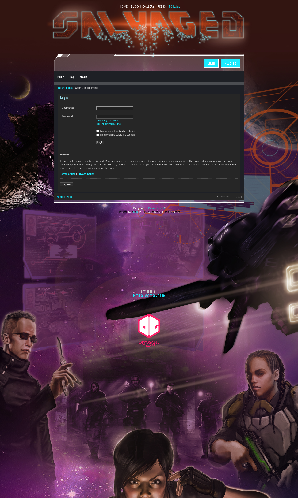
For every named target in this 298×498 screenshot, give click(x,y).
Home (123, 6)
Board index (65, 87)
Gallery (148, 6)
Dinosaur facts (156, 208)
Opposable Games (149, 330)
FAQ (72, 77)
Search (83, 77)
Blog (135, 6)
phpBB (135, 212)
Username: (68, 107)
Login (211, 63)
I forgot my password (107, 120)
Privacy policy (86, 174)
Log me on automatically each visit (115, 131)
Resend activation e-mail (108, 124)
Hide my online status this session (115, 134)
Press (162, 6)
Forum (174, 6)
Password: (68, 116)
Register (230, 63)
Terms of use (67, 174)
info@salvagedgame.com (149, 296)
